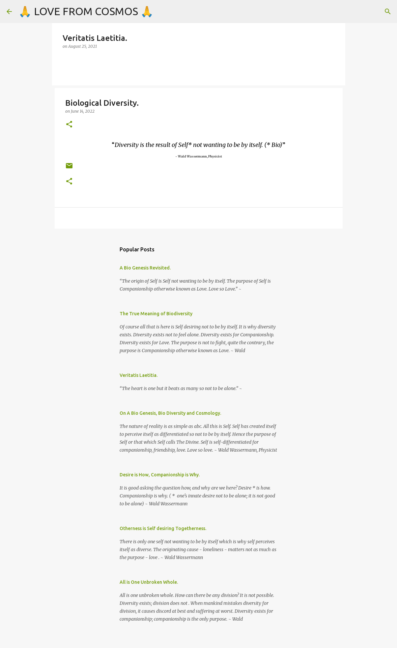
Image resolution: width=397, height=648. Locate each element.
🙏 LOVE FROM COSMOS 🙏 (86, 11)
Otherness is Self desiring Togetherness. (163, 528)
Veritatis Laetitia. (138, 375)
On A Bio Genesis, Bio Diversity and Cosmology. (170, 413)
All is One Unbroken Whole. (149, 582)
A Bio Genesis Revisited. (145, 267)
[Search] (388, 11)
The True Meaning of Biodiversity (156, 313)
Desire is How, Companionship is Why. (160, 474)
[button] (69, 124)
